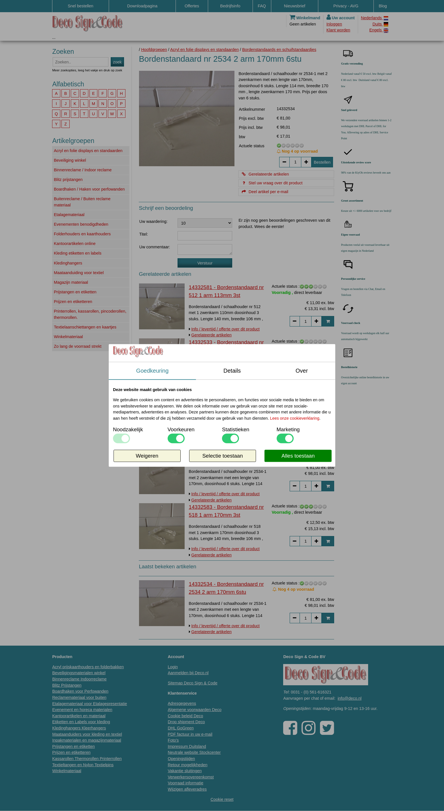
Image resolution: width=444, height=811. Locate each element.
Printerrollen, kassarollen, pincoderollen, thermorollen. (90, 314)
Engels (378, 30)
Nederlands (374, 18)
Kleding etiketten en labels (77, 253)
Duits (380, 24)
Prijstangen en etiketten (75, 292)
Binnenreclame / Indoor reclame (83, 170)
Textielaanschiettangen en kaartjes (85, 327)
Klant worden (338, 30)
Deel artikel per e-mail (264, 191)
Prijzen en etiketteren (73, 301)
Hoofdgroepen (154, 49)
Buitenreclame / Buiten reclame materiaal (82, 202)
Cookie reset (222, 799)
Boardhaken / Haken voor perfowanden (89, 189)
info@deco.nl (349, 698)
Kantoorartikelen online (74, 243)
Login (173, 667)
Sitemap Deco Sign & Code (192, 683)
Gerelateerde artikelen (265, 174)
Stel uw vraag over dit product (271, 183)
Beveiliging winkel (70, 160)
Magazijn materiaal (71, 282)
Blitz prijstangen (68, 179)
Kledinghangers (68, 263)
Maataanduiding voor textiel (79, 272)
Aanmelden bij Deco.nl (188, 673)
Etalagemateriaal (69, 214)
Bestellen (322, 162)
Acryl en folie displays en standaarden (88, 150)
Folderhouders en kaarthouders (82, 234)
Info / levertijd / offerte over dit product (225, 329)
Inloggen (334, 24)
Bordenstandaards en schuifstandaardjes (279, 49)
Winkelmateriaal (68, 336)
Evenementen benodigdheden (81, 224)
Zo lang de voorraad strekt (77, 346)
